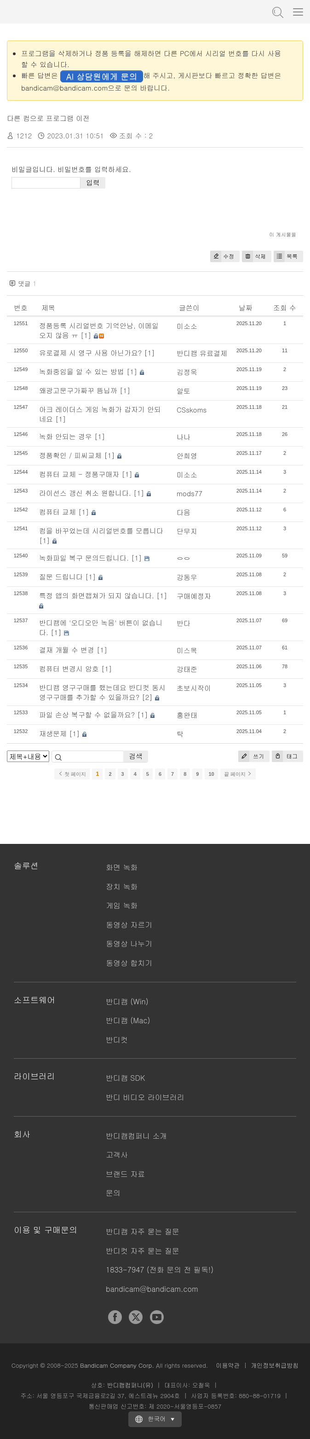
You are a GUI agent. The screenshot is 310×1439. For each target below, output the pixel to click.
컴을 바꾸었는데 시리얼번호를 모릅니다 (101, 530)
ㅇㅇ (183, 558)
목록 (286, 256)
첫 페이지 (72, 774)
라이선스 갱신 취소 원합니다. (85, 493)
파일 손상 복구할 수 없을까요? (87, 714)
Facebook (115, 1317)
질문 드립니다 (61, 576)
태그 (285, 756)
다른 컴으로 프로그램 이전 (48, 118)
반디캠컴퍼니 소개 (136, 1135)
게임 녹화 (122, 905)
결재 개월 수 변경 (66, 649)
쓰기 (251, 756)
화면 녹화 (122, 867)
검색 (136, 756)
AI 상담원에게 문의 (101, 76)
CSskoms (192, 409)
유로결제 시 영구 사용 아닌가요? (90, 352)
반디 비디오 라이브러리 (145, 1097)
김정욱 (187, 372)
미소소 (187, 326)
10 (211, 774)
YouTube (157, 1317)
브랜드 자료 (125, 1174)
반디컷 (117, 1039)
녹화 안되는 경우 (65, 436)
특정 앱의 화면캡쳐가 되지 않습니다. (96, 595)
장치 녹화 (122, 886)
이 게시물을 (282, 234)
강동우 (187, 577)
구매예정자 (194, 596)
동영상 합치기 (129, 962)
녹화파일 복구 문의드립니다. (84, 557)
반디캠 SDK (125, 1077)
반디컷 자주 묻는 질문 (142, 1250)
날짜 (246, 307)
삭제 (254, 256)
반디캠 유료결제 (202, 353)
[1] (86, 335)
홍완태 (187, 715)
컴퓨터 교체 (57, 511)
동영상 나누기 (129, 943)
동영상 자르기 (129, 924)
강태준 (187, 669)
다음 (183, 512)
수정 (222, 256)
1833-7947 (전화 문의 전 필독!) (159, 1269)
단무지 (187, 531)
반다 (183, 623)
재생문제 (53, 733)
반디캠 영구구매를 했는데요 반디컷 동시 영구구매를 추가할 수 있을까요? (102, 692)
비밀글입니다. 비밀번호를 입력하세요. (71, 169)
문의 (113, 1192)
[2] (147, 697)
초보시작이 (194, 688)
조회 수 (284, 307)
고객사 (117, 1154)
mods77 (189, 493)
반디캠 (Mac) (128, 1020)
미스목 (187, 650)
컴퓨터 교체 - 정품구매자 (79, 474)
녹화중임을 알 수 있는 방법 (81, 371)
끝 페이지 (238, 774)
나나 (183, 436)
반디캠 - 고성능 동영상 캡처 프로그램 (53, 11)
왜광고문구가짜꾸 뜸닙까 (78, 390)
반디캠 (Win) (127, 1001)
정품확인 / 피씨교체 (70, 455)
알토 (183, 391)
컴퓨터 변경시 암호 (69, 668)
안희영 (187, 455)
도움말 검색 (277, 11)
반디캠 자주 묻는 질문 (142, 1231)
